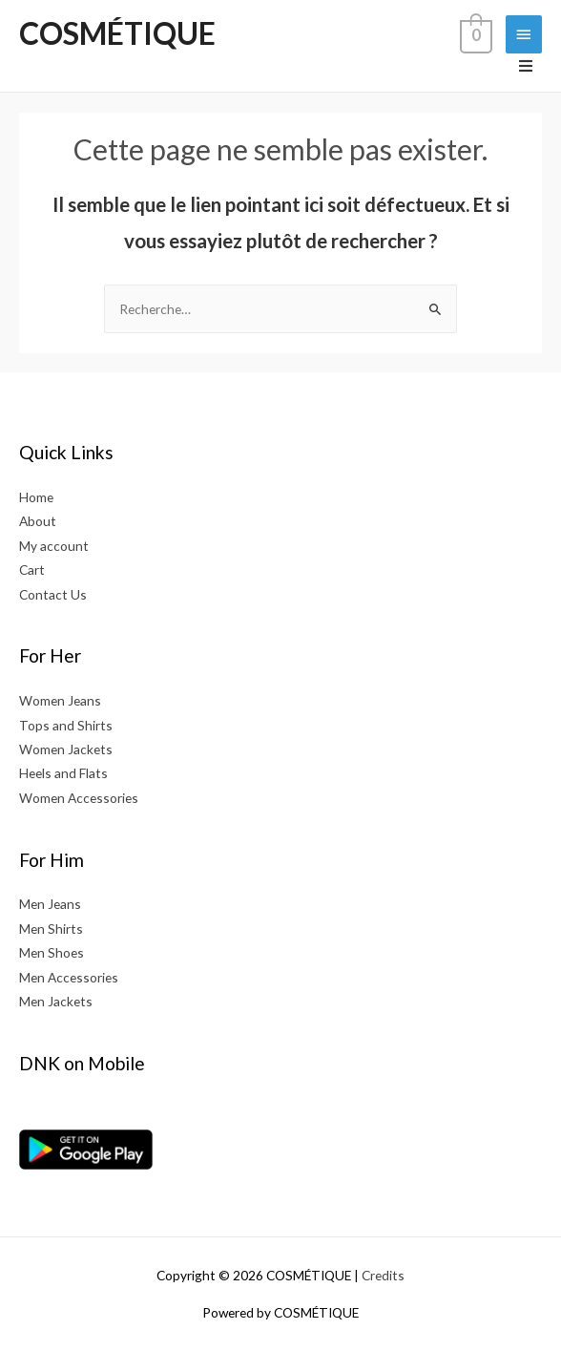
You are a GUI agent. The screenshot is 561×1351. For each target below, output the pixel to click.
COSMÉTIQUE (117, 33)
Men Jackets (56, 1001)
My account (54, 546)
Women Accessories (78, 798)
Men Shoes (51, 952)
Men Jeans (50, 904)
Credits (383, 1275)
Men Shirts (51, 928)
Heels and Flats (63, 773)
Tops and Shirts (66, 725)
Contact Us (53, 594)
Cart (32, 569)
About (37, 521)
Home (36, 497)
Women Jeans (60, 700)
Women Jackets (66, 749)
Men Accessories (68, 977)
